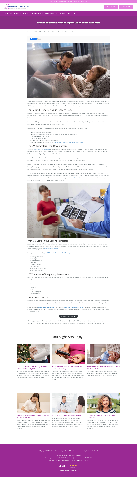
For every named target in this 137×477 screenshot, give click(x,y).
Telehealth (62, 1)
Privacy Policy (59, 451)
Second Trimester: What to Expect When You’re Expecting (62, 32)
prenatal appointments (51, 249)
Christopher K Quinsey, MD (34, 32)
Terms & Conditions (71, 451)
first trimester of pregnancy (41, 149)
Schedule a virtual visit (80, 1)
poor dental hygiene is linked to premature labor (68, 142)
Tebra (76, 470)
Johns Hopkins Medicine (75, 178)
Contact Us (95, 451)
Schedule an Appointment (68, 316)
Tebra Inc (50, 451)
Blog (45, 32)
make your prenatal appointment (74, 307)
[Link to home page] (14, 7)
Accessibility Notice (84, 451)
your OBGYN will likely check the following (57, 253)
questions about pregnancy (46, 307)
